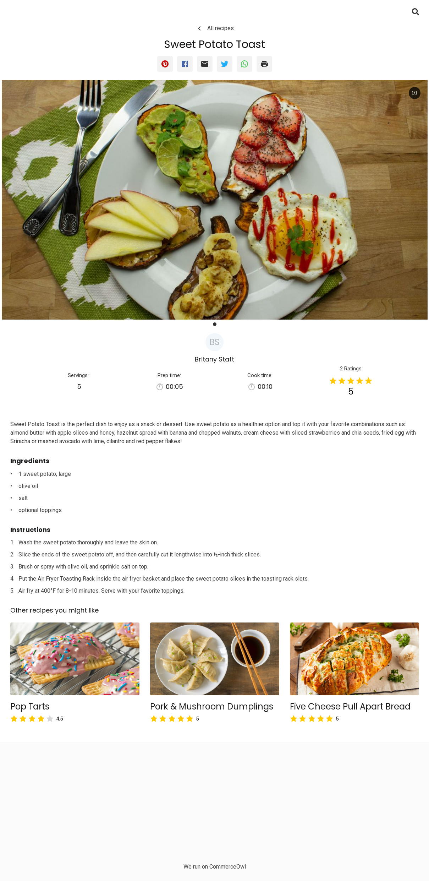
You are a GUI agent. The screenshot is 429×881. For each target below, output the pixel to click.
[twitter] (224, 64)
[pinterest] (165, 64)
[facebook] (185, 64)
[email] (205, 64)
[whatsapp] (244, 64)
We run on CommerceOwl (214, 866)
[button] (214, 324)
